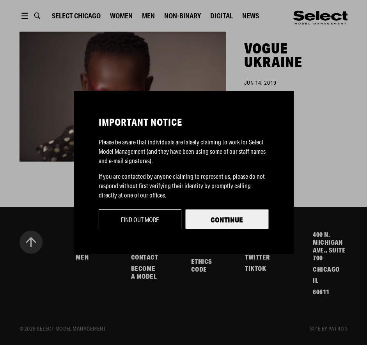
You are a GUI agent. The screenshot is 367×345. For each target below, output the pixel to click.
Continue (227, 219)
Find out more (140, 219)
